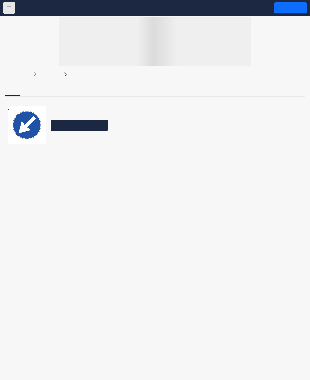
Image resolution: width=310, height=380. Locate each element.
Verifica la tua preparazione (79, 125)
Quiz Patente (18, 74)
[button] (9, 8)
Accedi (290, 7)
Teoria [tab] (13, 89)
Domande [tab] (43, 89)
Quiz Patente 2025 (51, 8)
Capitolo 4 (50, 74)
